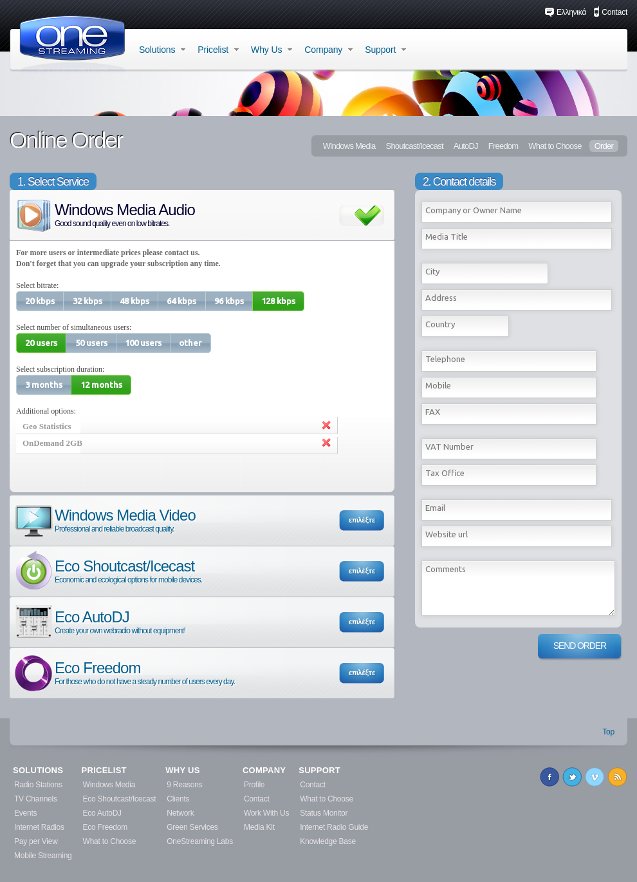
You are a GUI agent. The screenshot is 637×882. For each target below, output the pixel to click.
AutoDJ (466, 146)
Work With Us (266, 813)
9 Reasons (184, 784)
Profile (254, 784)
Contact (610, 12)
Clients (178, 798)
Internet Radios (39, 827)
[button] (40, 301)
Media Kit (259, 827)
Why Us (271, 49)
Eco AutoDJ (99, 621)
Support (385, 49)
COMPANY (264, 770)
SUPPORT (319, 770)
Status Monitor (323, 813)
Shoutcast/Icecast (414, 146)
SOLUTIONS (38, 770)
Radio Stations (38, 784)
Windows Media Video (104, 520)
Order (604, 146)
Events (25, 813)
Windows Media (349, 146)
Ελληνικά (565, 12)
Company (328, 49)
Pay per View (36, 841)
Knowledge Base (328, 841)
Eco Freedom (124, 672)
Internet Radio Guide (334, 827)
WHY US (182, 770)
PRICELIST (104, 770)
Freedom (503, 146)
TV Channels (35, 798)
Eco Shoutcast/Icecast (107, 570)
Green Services (192, 827)
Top (608, 731)
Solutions (162, 49)
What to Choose (554, 146)
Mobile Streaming (43, 855)
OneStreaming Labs (200, 841)
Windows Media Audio (104, 214)
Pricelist (218, 49)
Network (180, 813)
